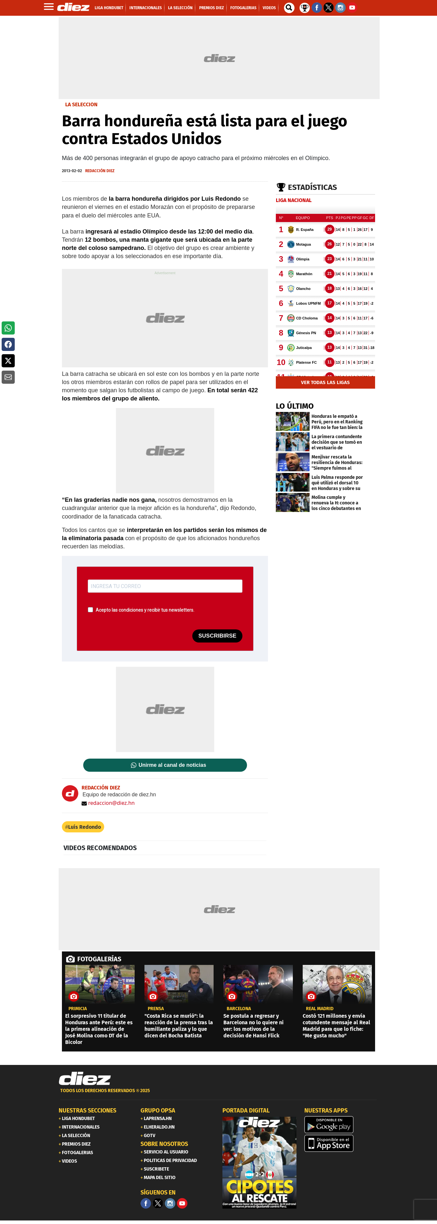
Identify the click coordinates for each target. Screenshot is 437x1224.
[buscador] (289, 8)
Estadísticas (312, 187)
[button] (8, 328)
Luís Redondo (84, 827)
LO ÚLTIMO (295, 406)
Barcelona (239, 1009)
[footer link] (218, 1094)
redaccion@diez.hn (108, 802)
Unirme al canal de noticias (172, 765)
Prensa (156, 1009)
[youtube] (182, 1203)
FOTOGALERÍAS (99, 959)
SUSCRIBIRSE (217, 636)
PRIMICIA (77, 1009)
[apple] (341, 1143)
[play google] (341, 1124)
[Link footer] (85, 1078)
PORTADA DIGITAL (246, 1110)
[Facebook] (146, 1203)
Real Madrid (319, 1009)
